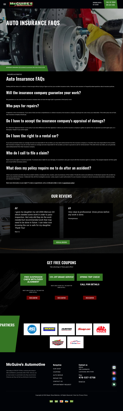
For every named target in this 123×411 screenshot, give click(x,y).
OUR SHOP (57, 369)
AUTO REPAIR (58, 375)
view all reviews (61, 242)
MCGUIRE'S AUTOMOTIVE (14, 74)
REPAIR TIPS (57, 378)
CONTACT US (58, 381)
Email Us (82, 381)
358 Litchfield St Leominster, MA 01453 (28, 67)
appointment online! (68, 183)
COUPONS (56, 372)
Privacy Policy (83, 395)
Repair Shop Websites (53, 395)
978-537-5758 (110, 5)
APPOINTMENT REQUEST (62, 384)
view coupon (33, 298)
